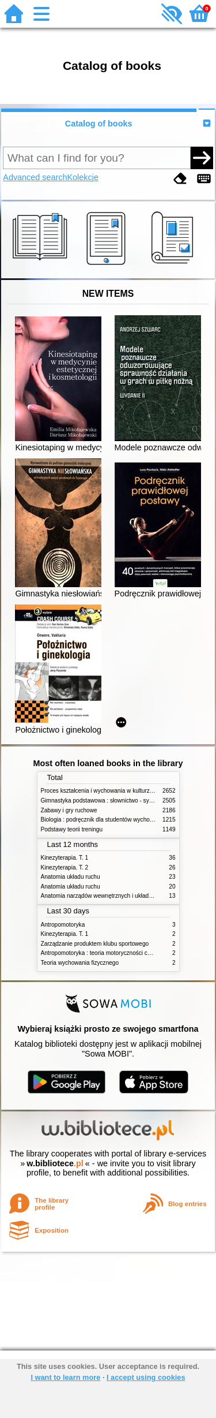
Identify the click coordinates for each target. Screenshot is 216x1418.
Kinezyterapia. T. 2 (65, 867)
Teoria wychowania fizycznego (80, 963)
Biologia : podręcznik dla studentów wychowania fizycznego (117, 819)
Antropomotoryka (63, 924)
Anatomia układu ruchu (70, 877)
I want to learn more (65, 1377)
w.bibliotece (55, 1163)
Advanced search (35, 177)
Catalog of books (98, 123)
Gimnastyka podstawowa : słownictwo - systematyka (108, 800)
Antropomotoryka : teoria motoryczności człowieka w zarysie (118, 953)
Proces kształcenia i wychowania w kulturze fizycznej (109, 791)
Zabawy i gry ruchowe (69, 810)
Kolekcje (82, 177)
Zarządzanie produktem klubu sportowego (95, 944)
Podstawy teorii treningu (72, 829)
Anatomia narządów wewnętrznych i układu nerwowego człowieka (125, 896)
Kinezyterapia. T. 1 (65, 857)
